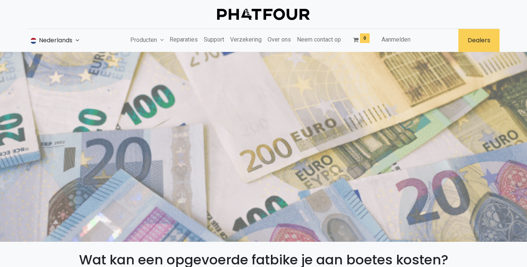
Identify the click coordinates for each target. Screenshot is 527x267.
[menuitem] (184, 40)
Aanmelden (396, 39)
